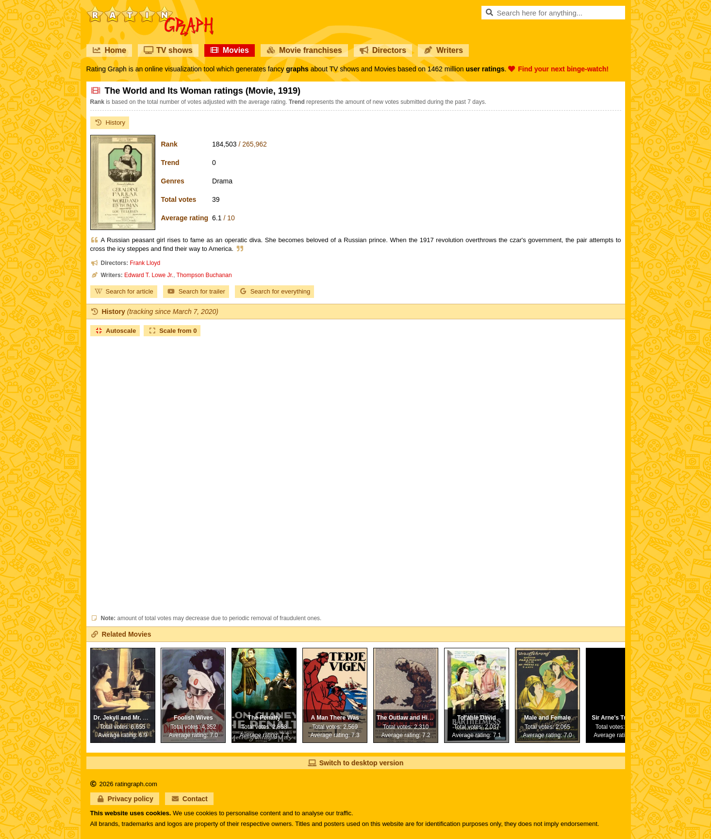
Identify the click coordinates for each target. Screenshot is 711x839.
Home (109, 50)
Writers (443, 50)
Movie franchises (304, 50)
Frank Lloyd (145, 263)
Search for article (123, 291)
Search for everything (275, 291)
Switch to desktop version (355, 763)
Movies (229, 50)
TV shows (168, 50)
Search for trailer (196, 291)
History (109, 122)
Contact (189, 799)
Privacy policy (124, 799)
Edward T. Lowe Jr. (148, 275)
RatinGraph (149, 10)
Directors (383, 50)
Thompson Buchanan (204, 275)
